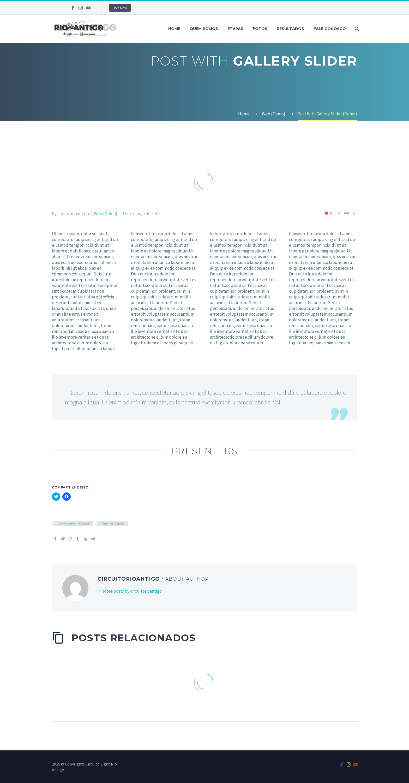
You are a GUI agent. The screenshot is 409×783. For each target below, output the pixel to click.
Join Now (120, 7)
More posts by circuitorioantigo (132, 591)
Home (174, 28)
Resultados (290, 28)
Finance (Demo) (113, 523)
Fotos (260, 28)
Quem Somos (204, 28)
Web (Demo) (105, 213)
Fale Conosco (330, 28)
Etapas (235, 28)
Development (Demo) (74, 523)
